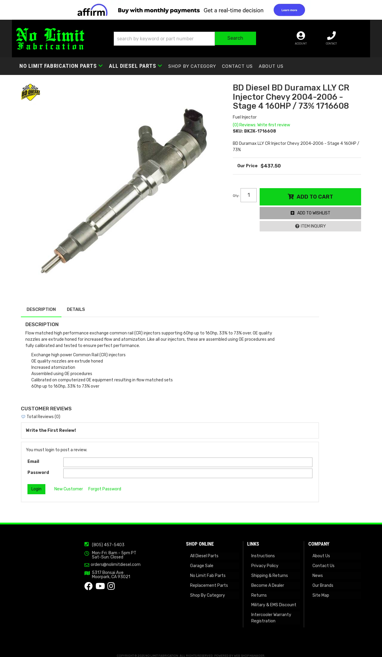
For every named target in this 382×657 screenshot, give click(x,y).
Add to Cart (315, 199)
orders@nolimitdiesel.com (89, 561)
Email (33, 457)
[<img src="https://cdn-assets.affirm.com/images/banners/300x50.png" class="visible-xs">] (191, 10)
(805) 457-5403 (82, 541)
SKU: (239, 133)
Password (38, 468)
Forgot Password (104, 484)
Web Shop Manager (249, 650)
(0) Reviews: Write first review (262, 127)
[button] (195, 39)
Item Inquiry (313, 228)
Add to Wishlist (314, 215)
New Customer (68, 484)
